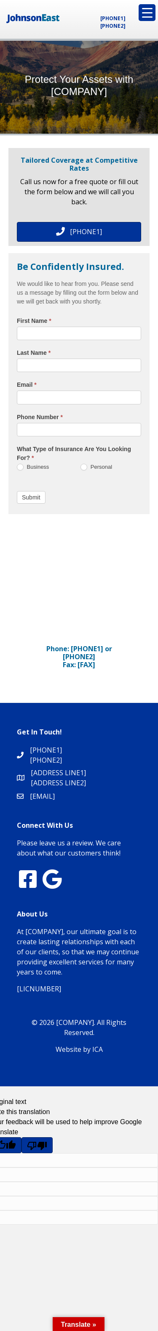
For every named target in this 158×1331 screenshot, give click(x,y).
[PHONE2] (113, 25)
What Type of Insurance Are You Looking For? (74, 453)
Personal (96, 467)
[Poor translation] (37, 1145)
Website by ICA (79, 1049)
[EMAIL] (42, 796)
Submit (31, 497)
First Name (34, 320)
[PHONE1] (113, 18)
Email (27, 384)
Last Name (34, 352)
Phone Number (40, 417)
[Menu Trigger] (147, 12)
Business (33, 467)
